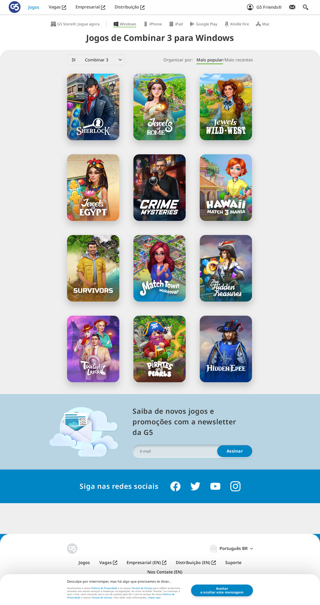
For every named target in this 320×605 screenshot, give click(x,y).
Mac (263, 24)
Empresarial (90, 6)
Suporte (233, 562)
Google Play (203, 24)
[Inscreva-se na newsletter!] (292, 7)
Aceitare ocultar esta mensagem (222, 590)
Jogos (33, 7)
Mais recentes (239, 59)
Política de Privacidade (104, 588)
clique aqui (154, 597)
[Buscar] (305, 7)
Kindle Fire (236, 24)
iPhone (152, 24)
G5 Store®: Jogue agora (75, 24)
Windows (124, 24)
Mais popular (209, 59)
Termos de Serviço (142, 588)
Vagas (57, 6)
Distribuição (129, 6)
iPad (175, 24)
